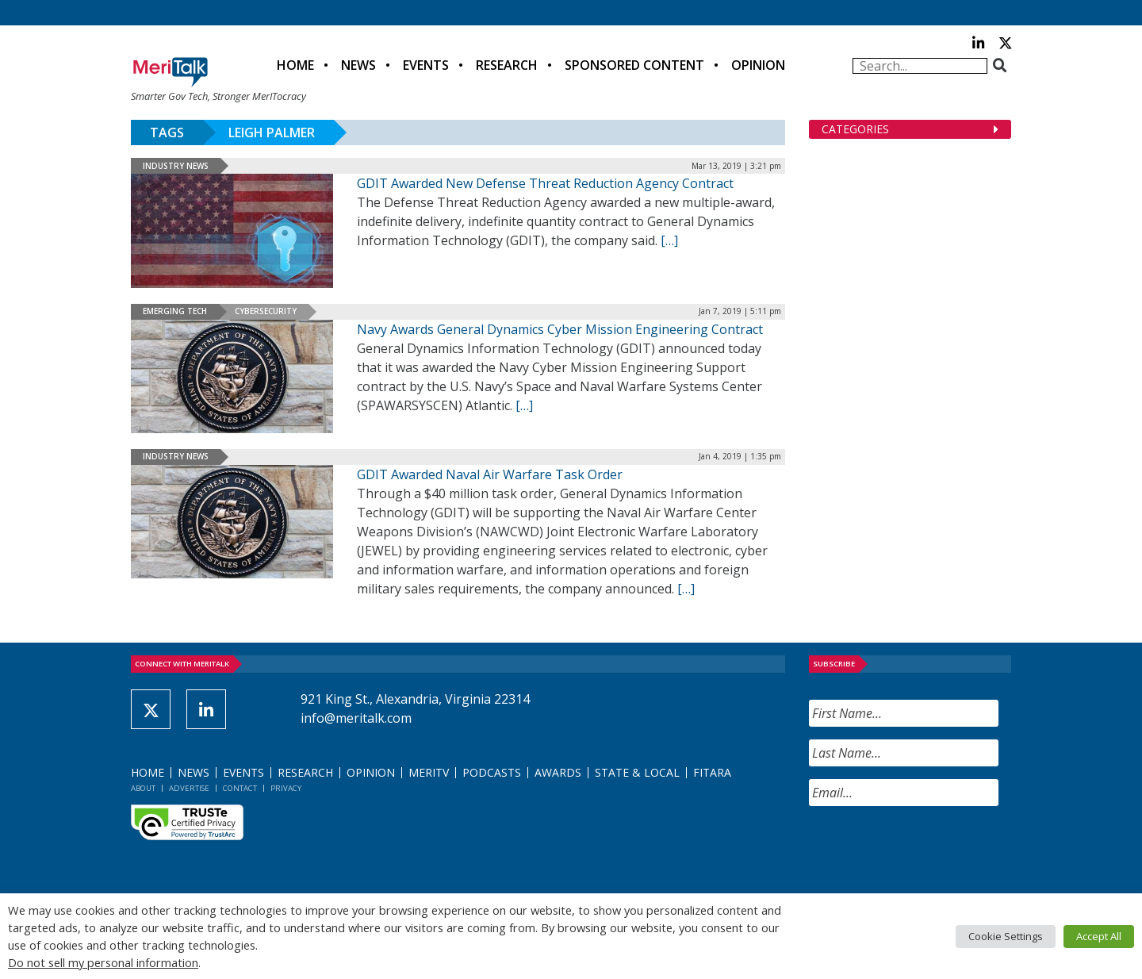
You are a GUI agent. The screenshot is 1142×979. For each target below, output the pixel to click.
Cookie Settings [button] (1005, 936)
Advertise (189, 788)
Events (426, 65)
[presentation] (929, 850)
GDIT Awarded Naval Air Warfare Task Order (490, 474)
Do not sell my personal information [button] (103, 962)
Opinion (758, 65)
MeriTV (428, 772)
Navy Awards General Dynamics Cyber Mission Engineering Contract (560, 329)
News (358, 65)
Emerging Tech (175, 311)
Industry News (176, 165)
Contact (240, 788)
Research (507, 65)
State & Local (637, 772)
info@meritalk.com (356, 718)
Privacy (285, 788)
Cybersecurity (266, 311)
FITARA (712, 772)
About (143, 788)
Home (295, 65)
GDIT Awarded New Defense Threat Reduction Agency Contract (545, 183)
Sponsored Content (634, 65)
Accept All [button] (1098, 936)
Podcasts (491, 772)
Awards (558, 772)
